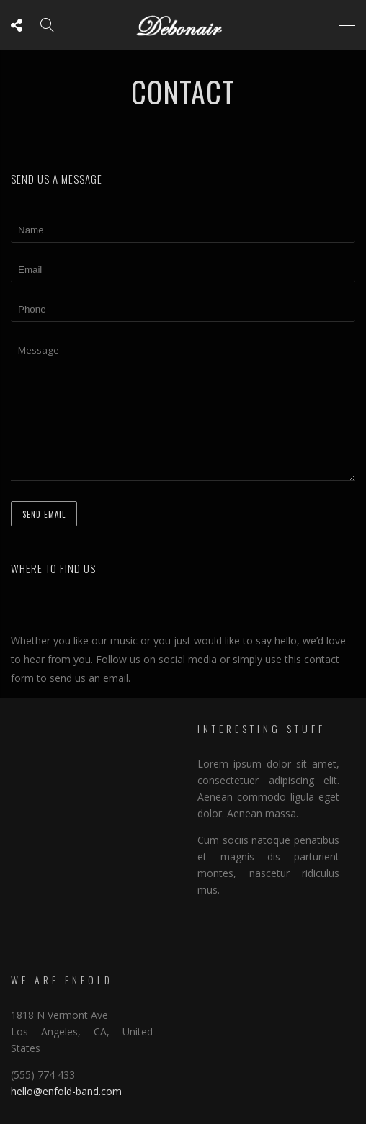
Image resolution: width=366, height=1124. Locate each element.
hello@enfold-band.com (66, 1091)
